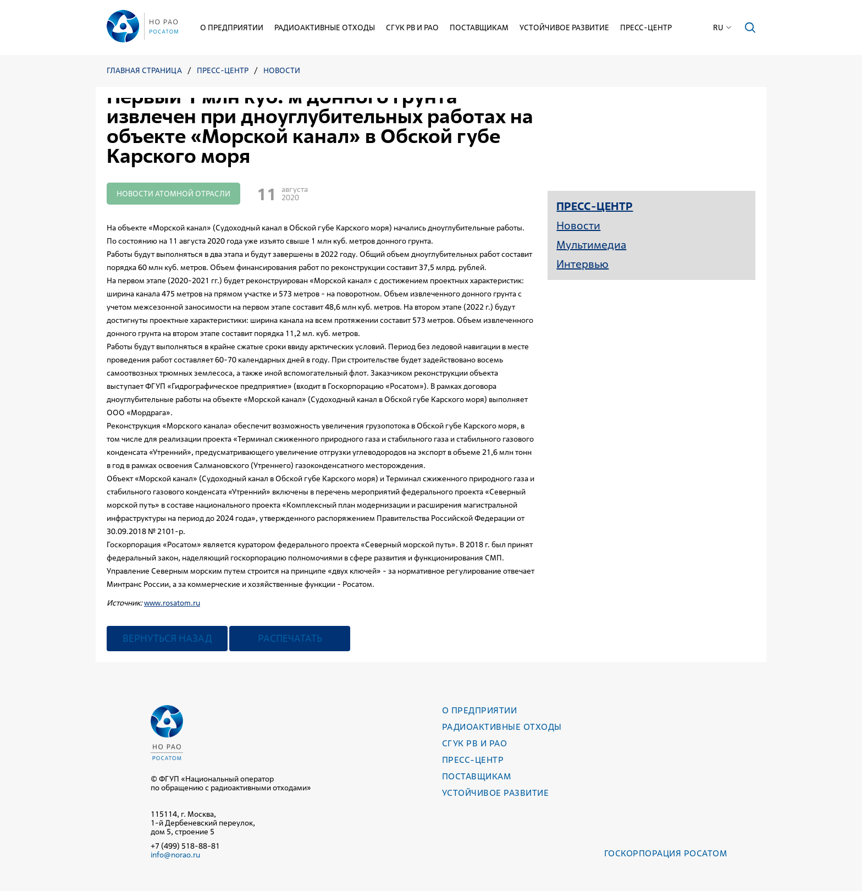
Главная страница (144, 70)
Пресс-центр (646, 27)
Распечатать (290, 638)
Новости (281, 70)
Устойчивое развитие (564, 27)
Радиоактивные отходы (324, 27)
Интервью (582, 264)
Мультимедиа (591, 245)
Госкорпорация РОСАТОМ (665, 853)
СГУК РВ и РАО (412, 27)
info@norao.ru (175, 855)
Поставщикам (479, 27)
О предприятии (231, 27)
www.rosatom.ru (172, 603)
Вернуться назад (167, 638)
